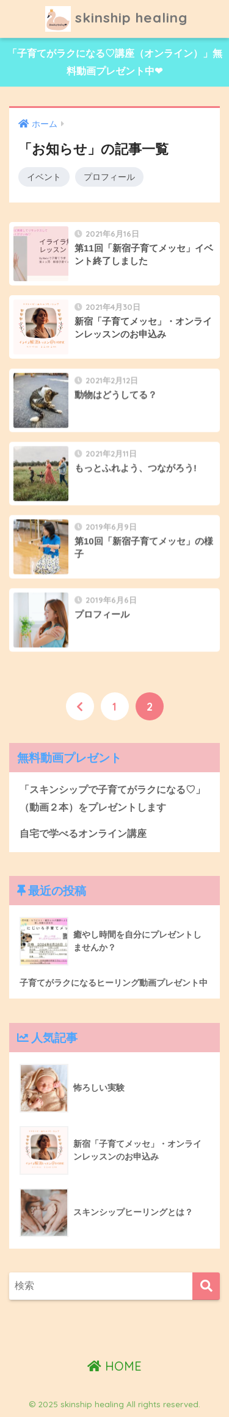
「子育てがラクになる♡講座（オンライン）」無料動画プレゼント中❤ (114, 62)
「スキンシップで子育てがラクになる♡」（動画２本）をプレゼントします (112, 798)
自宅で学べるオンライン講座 (83, 833)
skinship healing (116, 19)
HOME (114, 1366)
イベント (44, 177)
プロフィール (109, 177)
